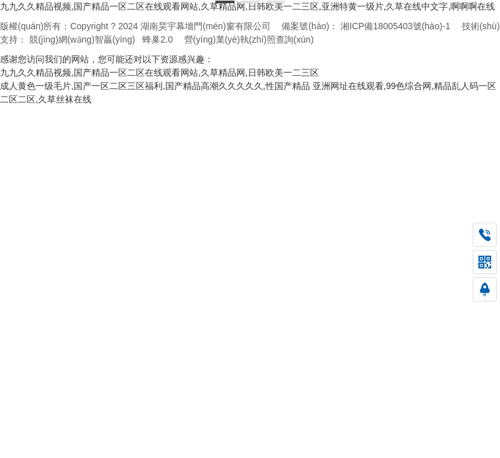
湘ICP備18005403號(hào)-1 (395, 26)
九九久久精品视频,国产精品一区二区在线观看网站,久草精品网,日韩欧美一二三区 (159, 72)
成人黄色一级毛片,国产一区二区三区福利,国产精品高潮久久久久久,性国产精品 (155, 86)
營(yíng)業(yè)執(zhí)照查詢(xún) (249, 39)
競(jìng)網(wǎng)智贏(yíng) (82, 39)
